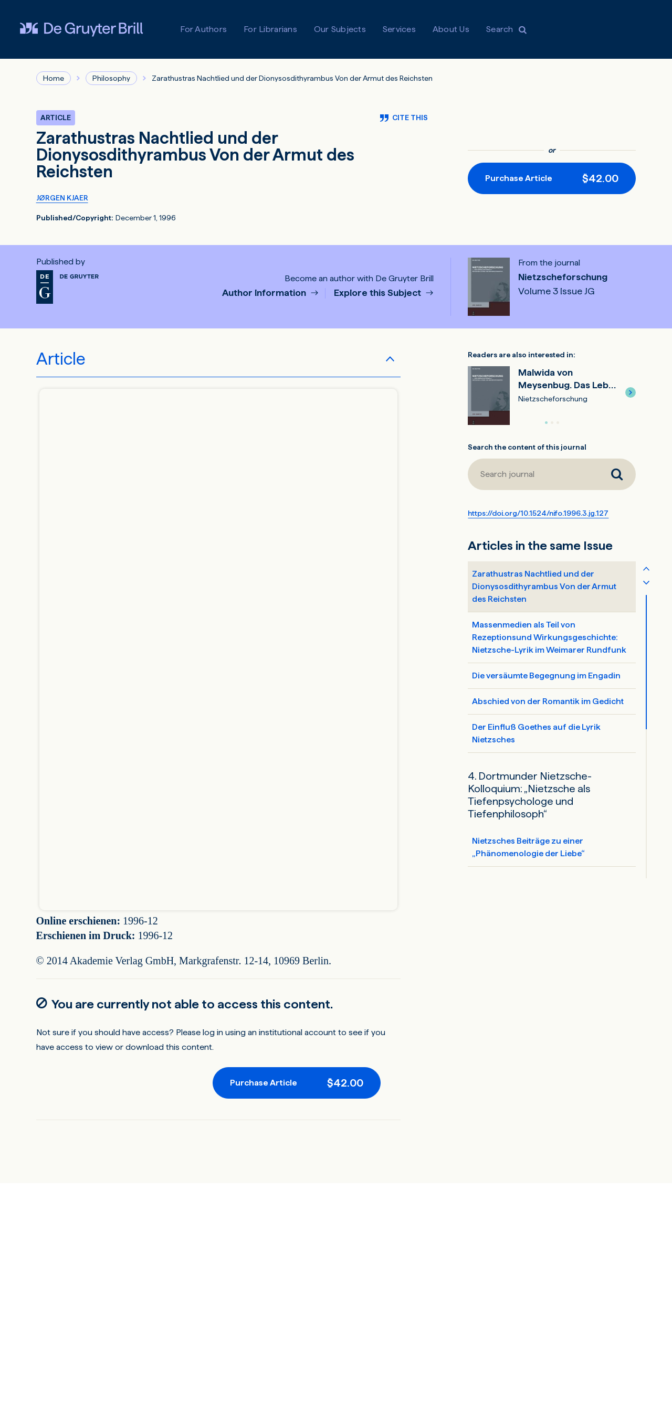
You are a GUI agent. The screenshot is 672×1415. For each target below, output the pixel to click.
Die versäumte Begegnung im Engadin (546, 675)
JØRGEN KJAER (62, 198)
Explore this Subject (378, 293)
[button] (630, 392)
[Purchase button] (552, 178)
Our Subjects (340, 29)
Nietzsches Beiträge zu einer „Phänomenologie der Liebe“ (528, 847)
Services (399, 29)
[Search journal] (617, 474)
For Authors (203, 29)
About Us (451, 29)
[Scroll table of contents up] (646, 568)
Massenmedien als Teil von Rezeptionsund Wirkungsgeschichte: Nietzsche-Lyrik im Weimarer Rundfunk (549, 637)
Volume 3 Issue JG (556, 291)
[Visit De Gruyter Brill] (81, 29)
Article (61, 359)
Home (53, 78)
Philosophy (111, 78)
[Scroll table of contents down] (646, 582)
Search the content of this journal (527, 447)
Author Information (265, 293)
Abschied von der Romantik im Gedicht (548, 701)
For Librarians (270, 29)
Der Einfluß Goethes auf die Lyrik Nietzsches (536, 733)
